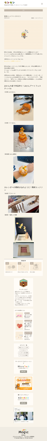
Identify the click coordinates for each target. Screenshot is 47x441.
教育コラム (21, 347)
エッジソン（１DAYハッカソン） (12, 61)
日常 (27, 347)
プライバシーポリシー (18, 436)
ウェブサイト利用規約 (29, 436)
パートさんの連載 (24, 355)
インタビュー (23, 350)
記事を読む (23, 371)
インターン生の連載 (23, 352)
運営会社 (23, 435)
